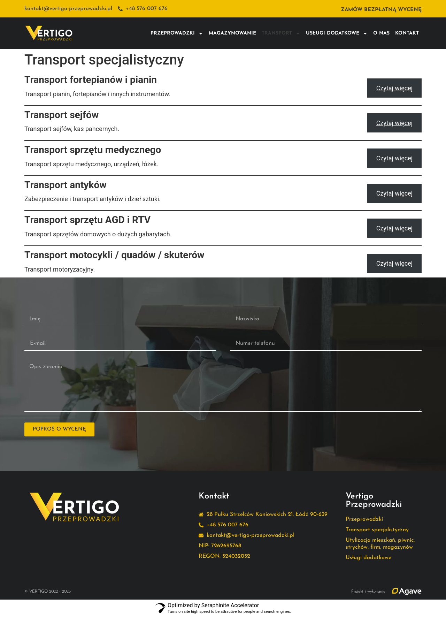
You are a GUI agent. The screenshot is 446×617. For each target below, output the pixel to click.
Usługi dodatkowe (337, 33)
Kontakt (407, 33)
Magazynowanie (232, 33)
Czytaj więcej (394, 88)
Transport (281, 33)
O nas (381, 33)
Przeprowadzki (177, 33)
